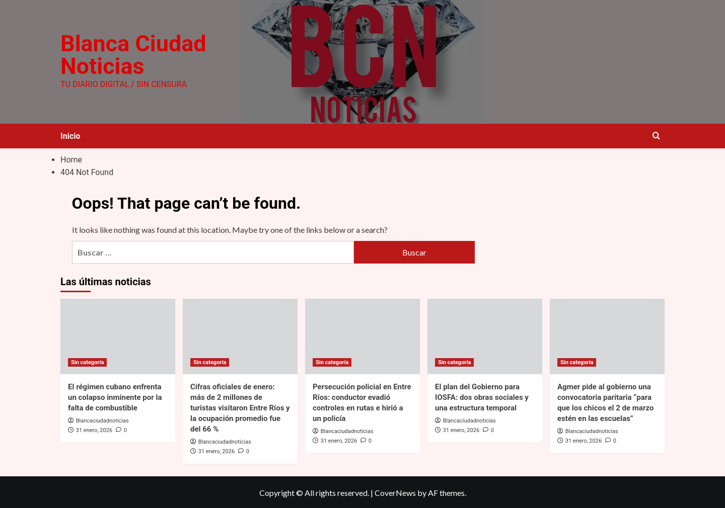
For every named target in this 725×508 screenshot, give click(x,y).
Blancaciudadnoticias (102, 419)
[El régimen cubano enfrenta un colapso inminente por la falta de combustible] (117, 335)
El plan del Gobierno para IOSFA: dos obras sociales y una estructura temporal (482, 396)
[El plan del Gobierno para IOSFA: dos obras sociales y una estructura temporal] (484, 335)
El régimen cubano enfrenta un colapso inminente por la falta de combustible (115, 396)
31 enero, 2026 (94, 429)
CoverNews (395, 491)
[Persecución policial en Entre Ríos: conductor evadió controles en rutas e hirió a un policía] (362, 335)
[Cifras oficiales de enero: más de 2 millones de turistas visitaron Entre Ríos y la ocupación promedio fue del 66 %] (240, 335)
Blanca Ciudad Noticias (131, 55)
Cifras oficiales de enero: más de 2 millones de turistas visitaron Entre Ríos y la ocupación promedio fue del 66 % (240, 407)
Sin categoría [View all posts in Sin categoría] (87, 361)
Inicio (70, 135)
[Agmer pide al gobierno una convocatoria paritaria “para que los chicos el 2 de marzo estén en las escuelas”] (607, 335)
